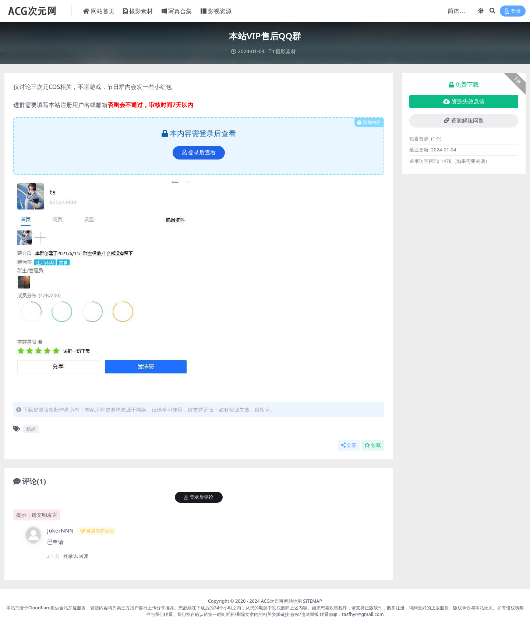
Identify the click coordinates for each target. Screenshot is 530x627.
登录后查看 (199, 152)
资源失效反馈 (464, 101)
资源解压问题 (464, 120)
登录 (513, 11)
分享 (348, 445)
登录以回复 (76, 555)
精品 (31, 429)
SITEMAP (312, 601)
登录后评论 (198, 497)
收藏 (372, 445)
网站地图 (293, 601)
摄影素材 (285, 51)
